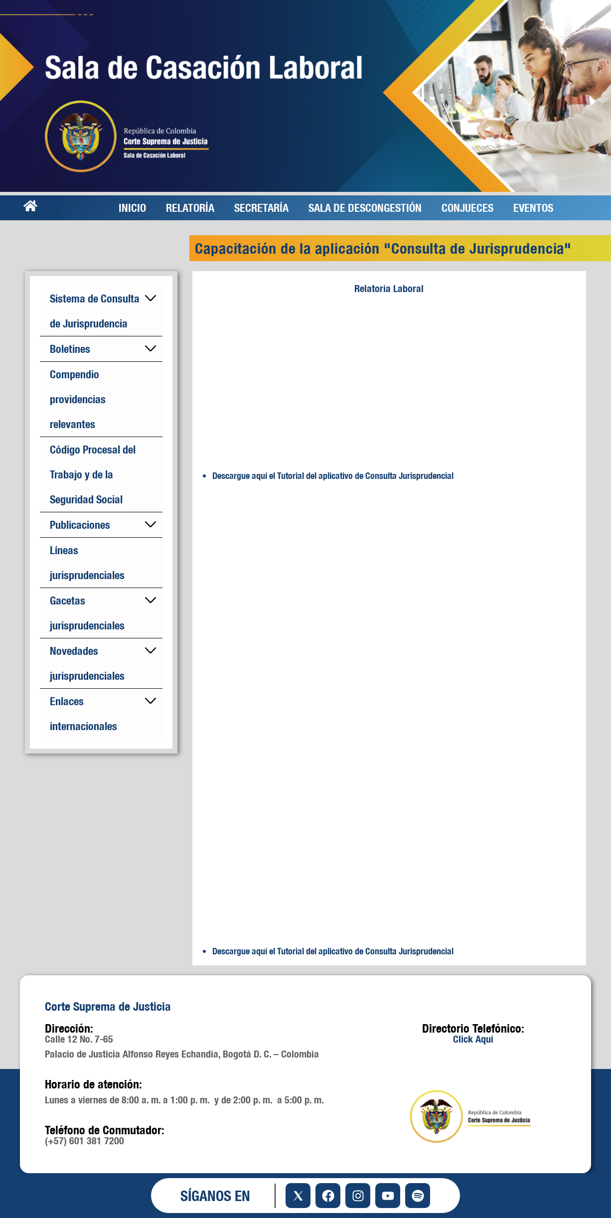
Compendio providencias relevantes (78, 399)
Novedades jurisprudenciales (87, 663)
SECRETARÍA (261, 207)
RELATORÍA (190, 207)
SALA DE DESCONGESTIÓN (365, 207)
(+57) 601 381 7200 (84, 1140)
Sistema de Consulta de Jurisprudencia (95, 311)
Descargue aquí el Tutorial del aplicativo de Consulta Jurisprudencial (333, 475)
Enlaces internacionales (83, 713)
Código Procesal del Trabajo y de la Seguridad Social (93, 474)
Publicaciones (80, 524)
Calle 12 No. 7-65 (79, 1039)
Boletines (70, 348)
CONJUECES (467, 207)
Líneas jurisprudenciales (87, 562)
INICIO (132, 207)
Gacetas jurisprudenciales (87, 613)
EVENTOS (533, 207)
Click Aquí (473, 1039)
